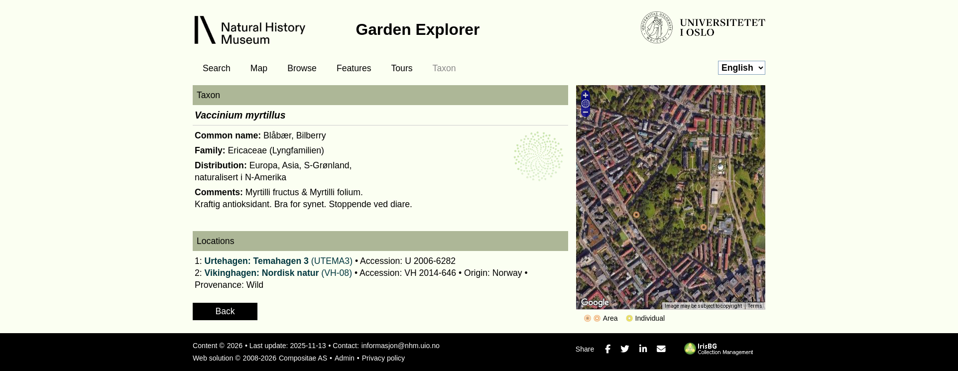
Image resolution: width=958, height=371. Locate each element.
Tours (402, 68)
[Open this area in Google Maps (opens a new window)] (595, 302)
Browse (302, 68)
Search (217, 68)
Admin (345, 358)
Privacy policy (383, 358)
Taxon (444, 68)
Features (354, 68)
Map (258, 68)
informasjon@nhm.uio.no (400, 346)
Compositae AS (303, 358)
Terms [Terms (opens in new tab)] (755, 306)
